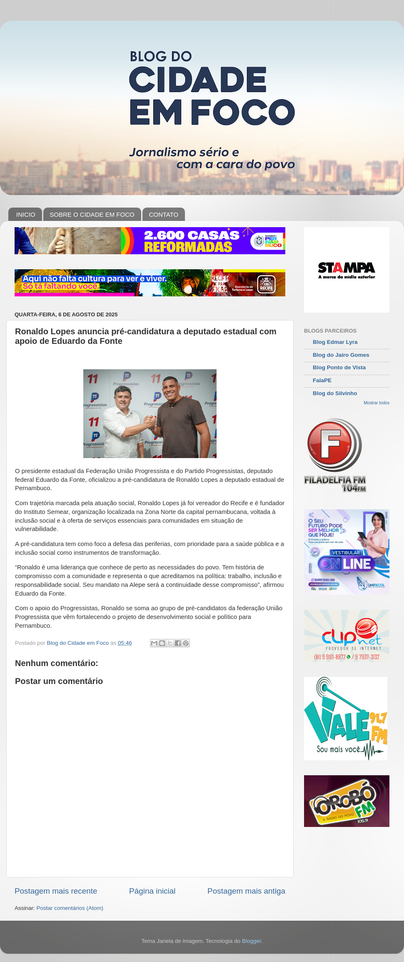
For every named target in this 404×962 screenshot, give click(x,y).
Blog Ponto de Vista (339, 367)
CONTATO (163, 214)
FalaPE (322, 380)
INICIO (25, 214)
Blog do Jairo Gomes (341, 355)
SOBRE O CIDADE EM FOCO (92, 214)
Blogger (251, 941)
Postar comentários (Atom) (70, 908)
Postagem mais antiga (246, 891)
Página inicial (152, 891)
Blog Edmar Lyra (335, 342)
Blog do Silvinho (335, 393)
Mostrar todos (376, 403)
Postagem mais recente (56, 891)
